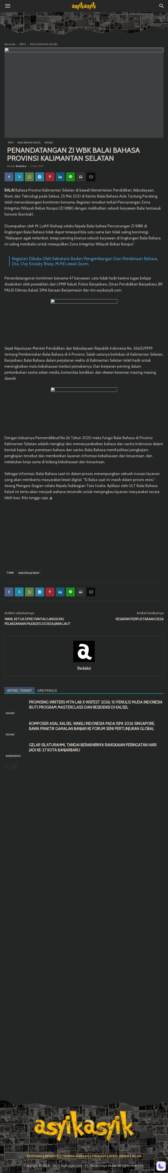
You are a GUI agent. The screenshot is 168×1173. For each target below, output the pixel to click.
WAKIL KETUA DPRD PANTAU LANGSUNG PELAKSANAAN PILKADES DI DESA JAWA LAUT (37, 621)
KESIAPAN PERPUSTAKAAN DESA (140, 619)
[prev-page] (7, 766)
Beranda (9, 44)
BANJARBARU (13, 755)
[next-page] (14, 766)
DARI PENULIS (47, 690)
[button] (7, 6)
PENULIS (99, 1156)
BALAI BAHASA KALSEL (44, 44)
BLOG (136, 1156)
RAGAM (49, 142)
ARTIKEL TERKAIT (19, 690)
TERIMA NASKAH (76, 1156)
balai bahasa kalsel (28, 572)
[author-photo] (84, 662)
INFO (23, 44)
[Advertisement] (84, 534)
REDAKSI (52, 1156)
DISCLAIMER (119, 1156)
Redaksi (21, 166)
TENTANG (35, 1156)
